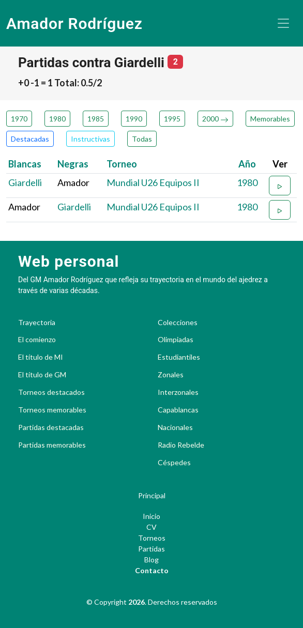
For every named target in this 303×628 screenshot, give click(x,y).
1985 (95, 118)
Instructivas (90, 138)
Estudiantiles (179, 357)
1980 (57, 118)
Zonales (171, 374)
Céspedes (174, 462)
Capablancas (178, 409)
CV (151, 527)
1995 (172, 118)
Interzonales (178, 392)
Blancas (24, 164)
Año (247, 164)
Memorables (270, 118)
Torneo (122, 164)
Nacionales (175, 427)
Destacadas (30, 138)
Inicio (151, 516)
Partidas (151, 548)
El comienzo (37, 339)
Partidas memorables (52, 445)
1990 (134, 118)
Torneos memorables (52, 409)
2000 (215, 118)
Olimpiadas (175, 339)
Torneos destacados (51, 392)
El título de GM (42, 374)
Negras (72, 164)
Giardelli (25, 182)
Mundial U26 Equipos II (153, 182)
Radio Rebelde (181, 445)
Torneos (151, 537)
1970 (19, 118)
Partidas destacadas (51, 427)
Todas (142, 138)
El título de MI (40, 357)
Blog (151, 559)
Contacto (152, 570)
